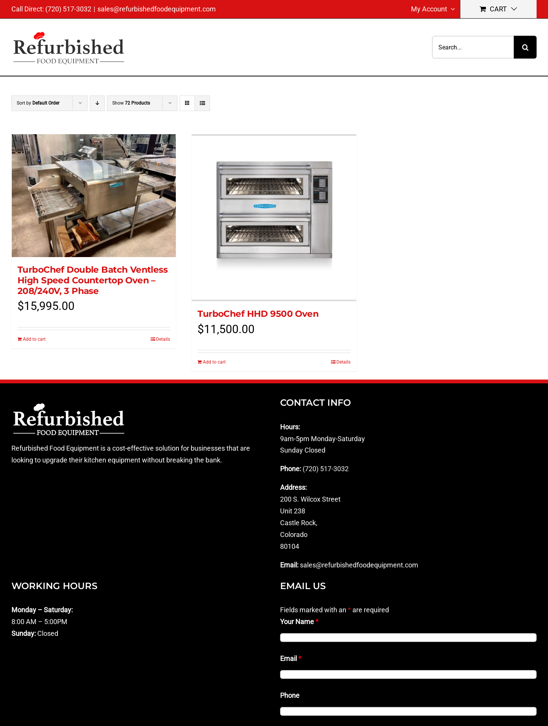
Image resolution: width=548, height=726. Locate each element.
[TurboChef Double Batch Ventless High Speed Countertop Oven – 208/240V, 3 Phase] (94, 195)
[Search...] (473, 47)
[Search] (525, 47)
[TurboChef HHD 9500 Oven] (274, 217)
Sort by (38, 103)
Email (290, 658)
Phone (289, 695)
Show (131, 103)
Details (163, 339)
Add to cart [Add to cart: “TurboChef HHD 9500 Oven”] (214, 362)
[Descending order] (97, 103)
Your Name (299, 622)
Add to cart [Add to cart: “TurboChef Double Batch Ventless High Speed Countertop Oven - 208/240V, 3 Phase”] (34, 339)
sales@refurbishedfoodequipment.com (156, 9)
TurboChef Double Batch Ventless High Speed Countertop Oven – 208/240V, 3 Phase (92, 280)
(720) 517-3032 (326, 469)
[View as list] (202, 103)
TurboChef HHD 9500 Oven (258, 313)
